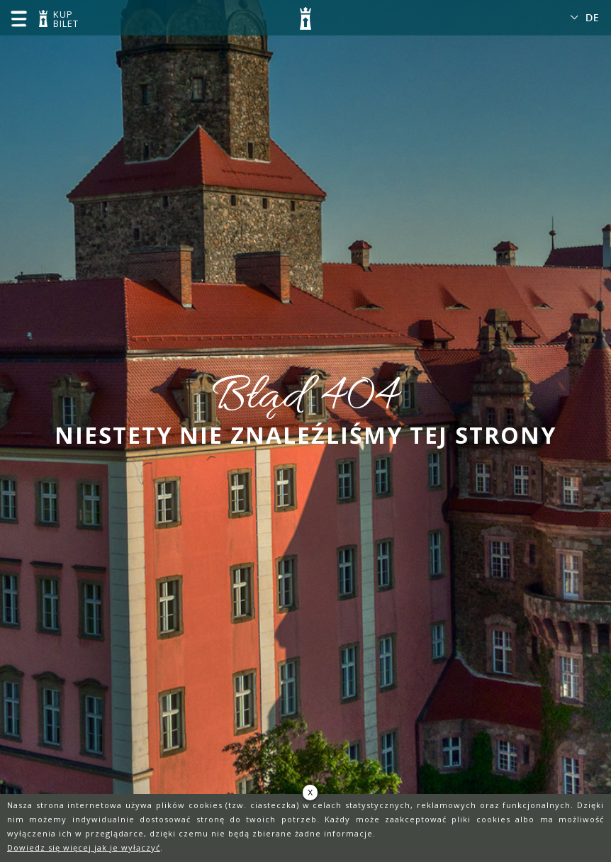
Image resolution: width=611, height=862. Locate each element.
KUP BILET (63, 20)
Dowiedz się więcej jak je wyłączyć (83, 847)
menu (18, 18)
